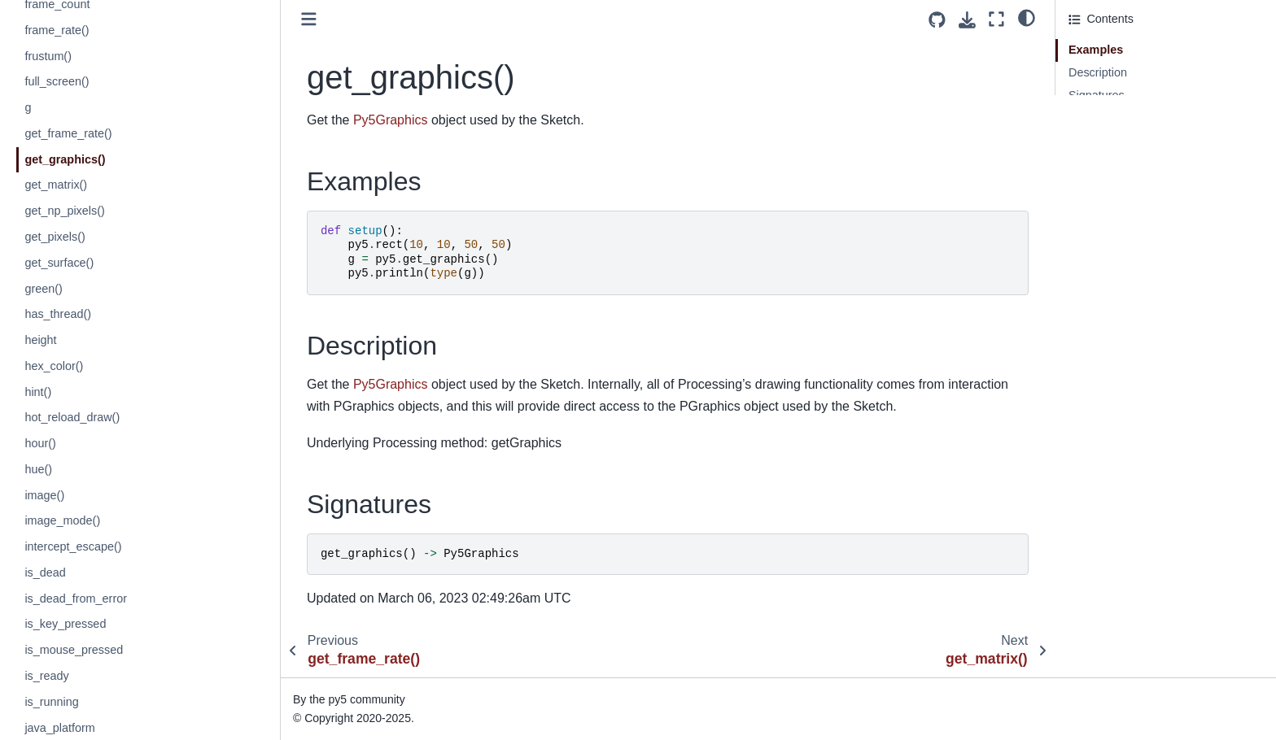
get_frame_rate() (67, 133)
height (40, 339)
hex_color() (53, 365)
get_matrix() (55, 184)
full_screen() (56, 81)
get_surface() (59, 262)
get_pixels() (54, 236)
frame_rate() (56, 30)
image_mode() (62, 520)
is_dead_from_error (75, 598)
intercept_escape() (72, 546)
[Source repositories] (937, 20)
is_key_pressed (65, 623)
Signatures (1096, 95)
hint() (37, 391)
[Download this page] (967, 20)
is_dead (44, 572)
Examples (1095, 49)
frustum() (48, 56)
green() (43, 288)
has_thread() (57, 313)
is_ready (46, 675)
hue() (38, 469)
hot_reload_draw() (72, 417)
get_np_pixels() (64, 210)
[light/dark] (1027, 17)
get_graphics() (64, 159)
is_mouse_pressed (73, 649)
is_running (51, 701)
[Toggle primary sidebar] (309, 19)
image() (44, 495)
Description (1097, 72)
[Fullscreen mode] (996, 19)
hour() (39, 443)
